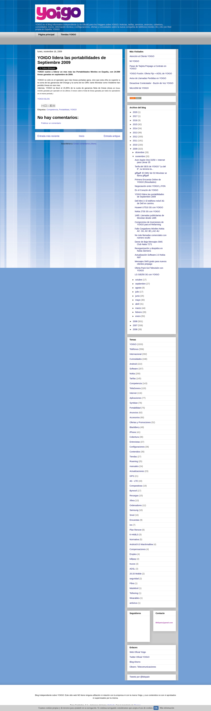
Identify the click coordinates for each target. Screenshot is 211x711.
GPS (132, 476)
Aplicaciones (135, 398)
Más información (167, 708)
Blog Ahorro (135, 662)
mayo (138, 300)
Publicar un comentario (51, 123)
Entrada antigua (112, 136)
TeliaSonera (135, 388)
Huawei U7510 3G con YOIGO (149, 207)
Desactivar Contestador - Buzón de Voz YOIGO (151, 83)
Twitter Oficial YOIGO (139, 657)
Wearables (135, 598)
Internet (133, 393)
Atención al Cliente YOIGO (142, 56)
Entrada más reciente (48, 136)
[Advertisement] (70, 43)
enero (138, 316)
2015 (135, 124)
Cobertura (134, 437)
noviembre (140, 156)
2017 (135, 116)
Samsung (134, 510)
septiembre (140, 284)
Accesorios (135, 417)
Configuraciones (137, 447)
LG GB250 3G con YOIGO (147, 274)
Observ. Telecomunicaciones (143, 667)
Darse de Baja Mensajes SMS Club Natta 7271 (149, 243)
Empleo (133, 554)
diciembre (140, 152)
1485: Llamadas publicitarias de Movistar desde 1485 (149, 216)
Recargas (134, 495)
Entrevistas (135, 442)
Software (134, 368)
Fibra (132, 583)
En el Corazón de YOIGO (146, 190)
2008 (135, 321)
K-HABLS (134, 534)
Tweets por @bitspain (140, 677)
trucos (132, 564)
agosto (138, 288)
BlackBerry (135, 427)
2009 (135, 149)
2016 (135, 120)
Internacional (135, 354)
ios (131, 525)
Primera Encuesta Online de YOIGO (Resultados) (148, 180)
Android (133, 364)
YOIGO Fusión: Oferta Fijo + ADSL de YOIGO (151, 73)
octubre (139, 280)
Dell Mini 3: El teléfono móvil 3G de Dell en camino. (149, 202)
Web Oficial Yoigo (138, 652)
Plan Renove (135, 530)
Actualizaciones (137, 471)
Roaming (134, 461)
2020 (135, 112)
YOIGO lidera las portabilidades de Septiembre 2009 (149, 195)
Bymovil (133, 490)
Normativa (134, 539)
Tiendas (133, 456)
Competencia (52, 109)
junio (137, 296)
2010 (135, 145)
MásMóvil (134, 588)
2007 (135, 325)
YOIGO (73, 109)
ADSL (132, 569)
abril (137, 304)
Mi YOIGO (134, 61)
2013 (135, 132)
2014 (135, 128)
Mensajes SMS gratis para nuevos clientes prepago (150, 262)
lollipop (133, 559)
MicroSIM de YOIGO (139, 88)
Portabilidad (64, 109)
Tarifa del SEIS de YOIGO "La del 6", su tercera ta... (150, 167)
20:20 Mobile (135, 573)
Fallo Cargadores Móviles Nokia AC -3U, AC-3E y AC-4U (149, 229)
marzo (138, 308)
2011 (135, 140)
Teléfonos (134, 349)
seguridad (134, 578)
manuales (134, 466)
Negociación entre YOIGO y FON (150, 186)
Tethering (134, 593)
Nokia (132, 373)
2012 (135, 136)
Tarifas (133, 378)
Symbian (134, 403)
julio (137, 292)
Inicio (81, 136)
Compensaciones (138, 549)
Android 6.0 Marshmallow (141, 544)
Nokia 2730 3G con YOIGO (147, 211)
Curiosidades (136, 359)
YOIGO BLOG (43, 99)
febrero (138, 312)
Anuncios (134, 412)
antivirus (133, 603)
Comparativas (136, 486)
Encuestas (134, 520)
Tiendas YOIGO (68, 34)
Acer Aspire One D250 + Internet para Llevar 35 (150, 161)
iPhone (133, 432)
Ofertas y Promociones (140, 422)
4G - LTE (134, 481)
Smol (132, 515)
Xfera (132, 500)
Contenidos (135, 451)
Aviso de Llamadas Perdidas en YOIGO (148, 78)
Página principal (46, 34)
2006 (135, 329)
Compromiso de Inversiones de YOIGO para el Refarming (149, 223)
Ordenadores (136, 505)
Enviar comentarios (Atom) (84, 144)
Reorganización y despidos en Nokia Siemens (149, 249)
